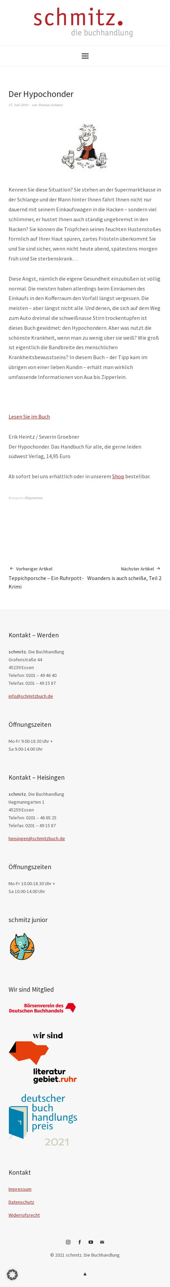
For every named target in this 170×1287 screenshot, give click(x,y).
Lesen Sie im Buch (29, 416)
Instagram (68, 1245)
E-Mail (102, 1245)
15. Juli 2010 (18, 105)
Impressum (20, 1189)
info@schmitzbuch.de (31, 696)
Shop (118, 476)
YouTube (91, 1245)
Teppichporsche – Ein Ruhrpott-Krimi (47, 577)
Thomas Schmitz (50, 105)
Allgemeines (34, 498)
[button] (12, 1274)
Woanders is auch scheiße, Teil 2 (124, 573)
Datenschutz (21, 1202)
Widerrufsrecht (24, 1215)
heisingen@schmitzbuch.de (37, 838)
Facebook (79, 1245)
